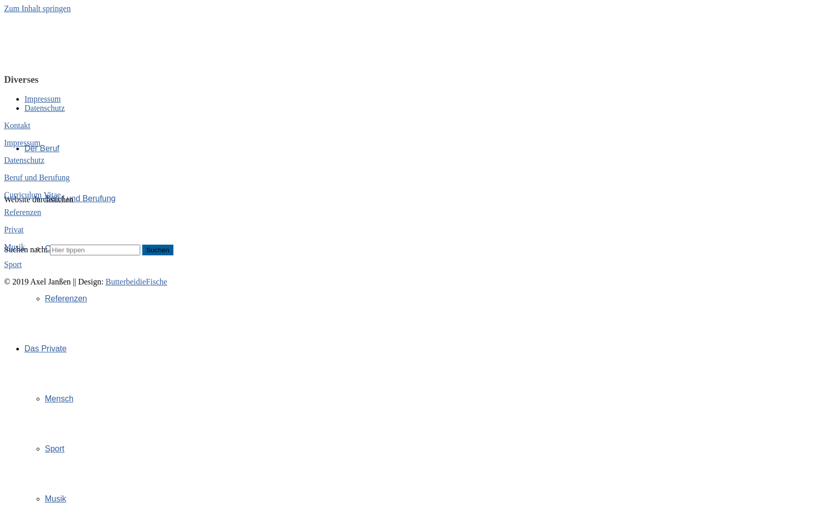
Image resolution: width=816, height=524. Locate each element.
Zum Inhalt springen (37, 8)
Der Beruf (41, 148)
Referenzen (66, 298)
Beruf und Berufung (80, 198)
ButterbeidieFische (136, 281)
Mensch (59, 398)
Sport (54, 448)
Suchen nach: (26, 249)
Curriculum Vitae (32, 194)
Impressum (42, 98)
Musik (55, 498)
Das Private (45, 348)
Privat (13, 229)
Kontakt (17, 125)
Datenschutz (44, 108)
